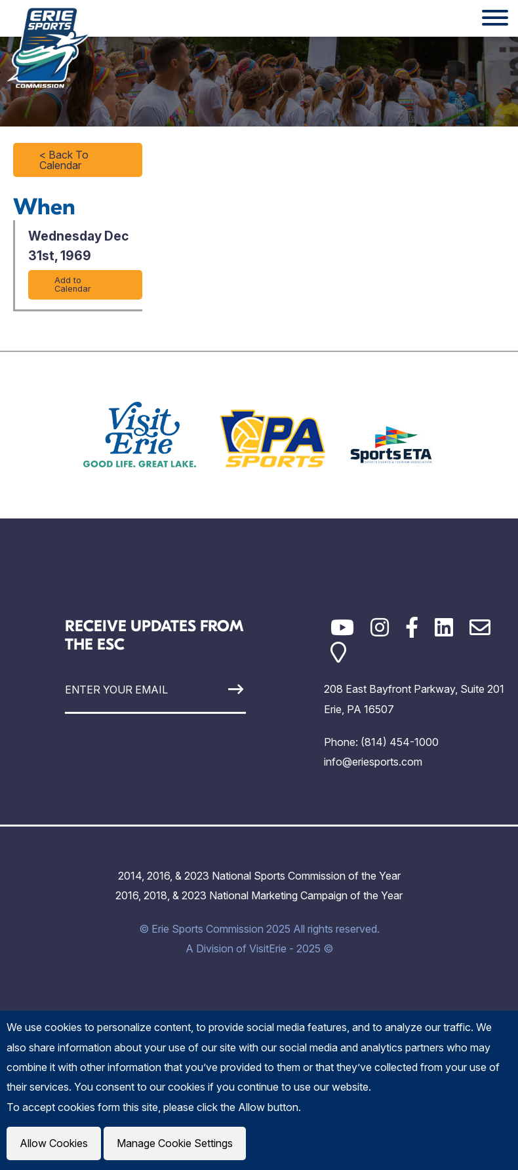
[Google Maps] (338, 652)
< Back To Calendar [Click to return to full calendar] (64, 160)
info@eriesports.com (373, 761)
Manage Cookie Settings (175, 1143)
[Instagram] (379, 627)
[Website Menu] (495, 18)
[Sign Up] (222, 689)
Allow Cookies (54, 1143)
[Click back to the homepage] (48, 47)
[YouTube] (342, 627)
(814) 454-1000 (400, 742)
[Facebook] (412, 627)
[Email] (480, 627)
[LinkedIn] (444, 627)
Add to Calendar (72, 284)
